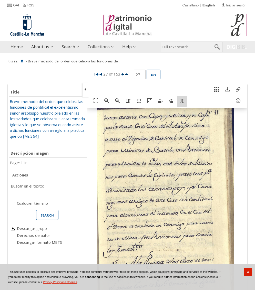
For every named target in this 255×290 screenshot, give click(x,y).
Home (17, 47)
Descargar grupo (32, 228)
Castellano (190, 5)
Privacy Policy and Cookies (60, 282)
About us (40, 47)
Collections (99, 47)
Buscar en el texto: (27, 186)
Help (127, 47)
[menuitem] (17, 47)
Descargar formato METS (39, 242)
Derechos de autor (33, 235)
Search (68, 47)
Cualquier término (32, 203)
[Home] (22, 61)
